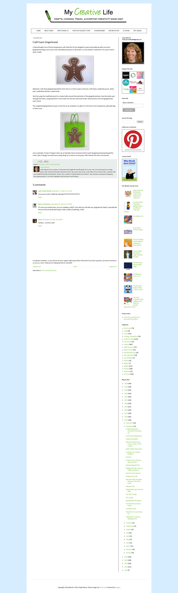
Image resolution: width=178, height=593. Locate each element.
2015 (126, 420)
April (128, 543)
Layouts (126, 344)
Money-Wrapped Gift (133, 465)
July (127, 533)
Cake (125, 331)
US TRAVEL (126, 31)
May (127, 539)
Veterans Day (130, 486)
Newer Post (37, 267)
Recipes (126, 369)
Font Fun (128, 457)
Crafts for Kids (49, 164)
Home (75, 267)
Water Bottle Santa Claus (134, 449)
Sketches (127, 371)
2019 (126, 407)
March (128, 546)
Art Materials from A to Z (137, 275)
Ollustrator (102, 587)
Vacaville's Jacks (131, 509)
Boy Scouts (127, 328)
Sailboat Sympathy (132, 439)
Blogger (117, 587)
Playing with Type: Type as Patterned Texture (134, 469)
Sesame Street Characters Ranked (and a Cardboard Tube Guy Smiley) (133, 207)
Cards (126, 334)
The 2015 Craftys (131, 494)
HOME (39, 31)
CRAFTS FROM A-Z (63, 31)
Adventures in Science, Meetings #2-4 (133, 518)
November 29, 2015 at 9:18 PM (52, 220)
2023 (126, 393)
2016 (126, 417)
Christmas (41, 164)
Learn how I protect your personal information (132, 318)
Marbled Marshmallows (133, 501)
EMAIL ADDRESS (128, 103)
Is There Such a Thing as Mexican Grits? (133, 461)
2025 (126, 387)
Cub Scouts (127, 342)
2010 (126, 570)
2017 (126, 413)
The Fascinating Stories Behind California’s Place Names (138, 242)
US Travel (127, 374)
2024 (126, 390)
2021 (126, 400)
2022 (126, 397)
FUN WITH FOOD (114, 31)
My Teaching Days (129, 353)
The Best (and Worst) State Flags (137, 264)
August (128, 529)
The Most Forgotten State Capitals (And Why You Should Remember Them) (133, 302)
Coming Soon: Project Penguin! (133, 453)
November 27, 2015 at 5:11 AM (62, 191)
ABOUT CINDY (48, 31)
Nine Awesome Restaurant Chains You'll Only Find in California (138, 194)
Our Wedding (128, 358)
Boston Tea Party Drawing (137, 229)
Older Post (112, 267)
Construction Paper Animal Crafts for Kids (138, 288)
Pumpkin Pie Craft (131, 476)
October (129, 523)
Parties (126, 361)
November (129, 426)
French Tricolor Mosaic (133, 473)
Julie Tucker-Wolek (44, 191)
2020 (126, 403)
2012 (126, 563)
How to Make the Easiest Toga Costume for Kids (138, 254)
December (129, 423)
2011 (126, 567)
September (130, 526)
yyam (40, 220)
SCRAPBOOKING (99, 31)
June (127, 536)
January (128, 553)
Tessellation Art (138, 216)
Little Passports (129, 347)
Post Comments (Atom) (48, 270)
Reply (40, 197)
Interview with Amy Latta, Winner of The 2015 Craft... (134, 481)
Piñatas (126, 363)
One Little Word (129, 355)
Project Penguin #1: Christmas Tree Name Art (133, 431)
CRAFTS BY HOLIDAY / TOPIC (81, 31)
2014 (126, 557)
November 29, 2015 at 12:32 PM (61, 204)
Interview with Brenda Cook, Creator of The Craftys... (133, 444)
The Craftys (129, 498)
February (129, 549)
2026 (126, 383)
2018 (126, 410)
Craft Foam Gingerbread (134, 436)
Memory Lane (128, 350)
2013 (126, 560)
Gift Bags (57, 164)
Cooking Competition (131, 336)
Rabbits (126, 366)
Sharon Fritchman (44, 204)
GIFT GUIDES (137, 31)
